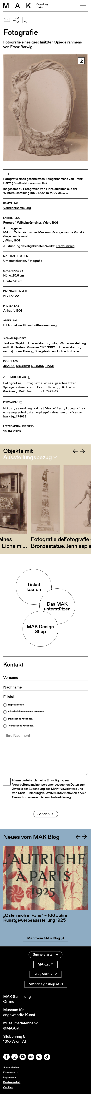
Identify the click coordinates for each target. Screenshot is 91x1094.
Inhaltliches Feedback (20, 718)
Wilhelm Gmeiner (29, 223)
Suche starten (45, 954)
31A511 (49, 366)
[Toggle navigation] (83, 6)
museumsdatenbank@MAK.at (20, 1025)
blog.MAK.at (45, 974)
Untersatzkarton (14, 261)
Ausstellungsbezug (27, 457)
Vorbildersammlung (17, 208)
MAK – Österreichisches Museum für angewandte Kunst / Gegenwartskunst (43, 234)
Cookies (8, 1087)
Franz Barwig (65, 246)
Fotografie (35, 261)
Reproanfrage (16, 704)
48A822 (9, 366)
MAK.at (45, 964)
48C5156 (37, 366)
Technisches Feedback (20, 725)
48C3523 (23, 366)
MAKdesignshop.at (46, 984)
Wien (46, 223)
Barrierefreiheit (11, 1082)
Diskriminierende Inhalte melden (26, 711)
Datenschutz (10, 1072)
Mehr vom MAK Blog (45, 938)
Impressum (9, 1077)
